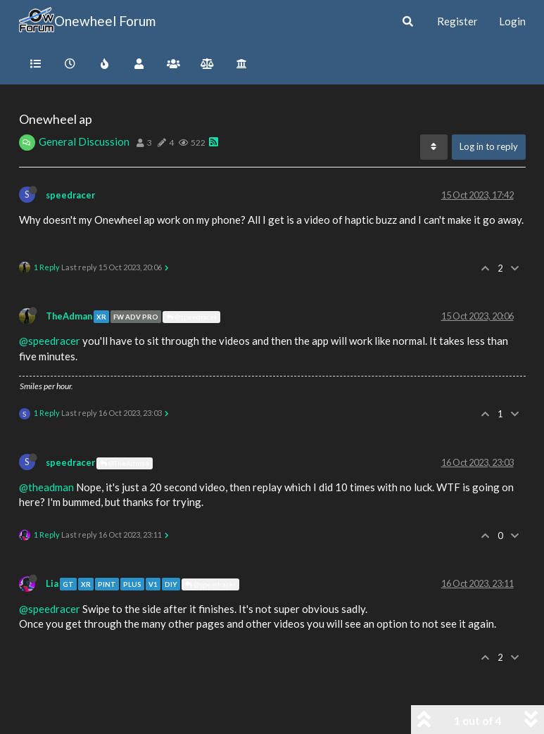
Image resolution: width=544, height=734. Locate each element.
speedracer (70, 195)
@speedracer (191, 316)
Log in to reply (489, 146)
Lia (52, 583)
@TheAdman (124, 463)
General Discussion (84, 141)
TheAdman (69, 316)
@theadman (46, 487)
